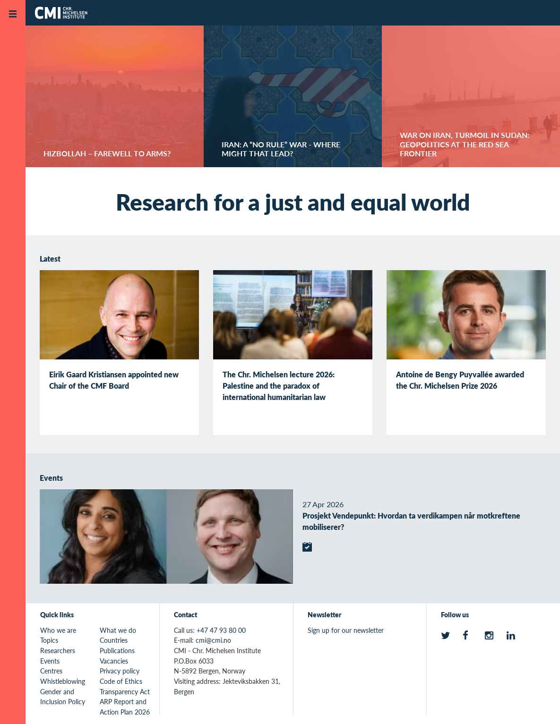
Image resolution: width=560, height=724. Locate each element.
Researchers (57, 650)
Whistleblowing (62, 681)
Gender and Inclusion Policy (62, 697)
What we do (118, 630)
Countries (114, 640)
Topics (49, 640)
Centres (51, 670)
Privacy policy (119, 670)
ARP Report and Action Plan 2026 (125, 706)
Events (50, 660)
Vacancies (114, 660)
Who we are (58, 630)
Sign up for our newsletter (346, 630)
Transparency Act (125, 691)
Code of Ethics (121, 681)
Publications (117, 650)
